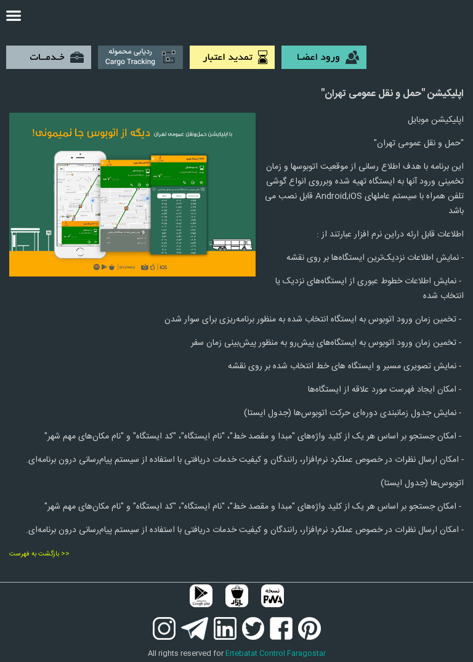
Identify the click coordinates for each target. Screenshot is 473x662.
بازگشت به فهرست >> (39, 554)
